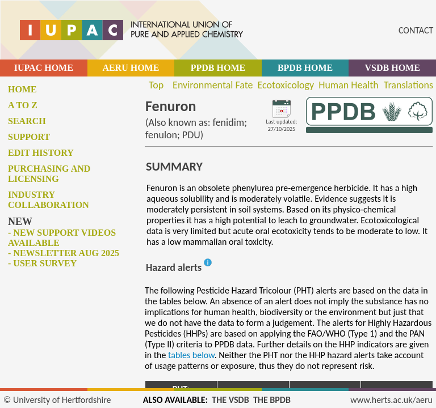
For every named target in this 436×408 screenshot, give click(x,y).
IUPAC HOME (43, 68)
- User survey (42, 263)
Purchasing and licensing (49, 174)
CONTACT (416, 30)
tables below (191, 355)
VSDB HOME (392, 68)
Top (156, 85)
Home (22, 89)
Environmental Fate (213, 85)
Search (27, 121)
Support (29, 137)
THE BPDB (272, 399)
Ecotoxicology (286, 85)
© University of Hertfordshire (57, 399)
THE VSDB (230, 399)
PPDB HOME (218, 68)
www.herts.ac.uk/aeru (391, 399)
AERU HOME (130, 68)
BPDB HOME (305, 68)
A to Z (22, 105)
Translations (408, 85)
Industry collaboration (48, 200)
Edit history (41, 153)
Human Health (348, 85)
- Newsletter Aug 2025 (63, 253)
